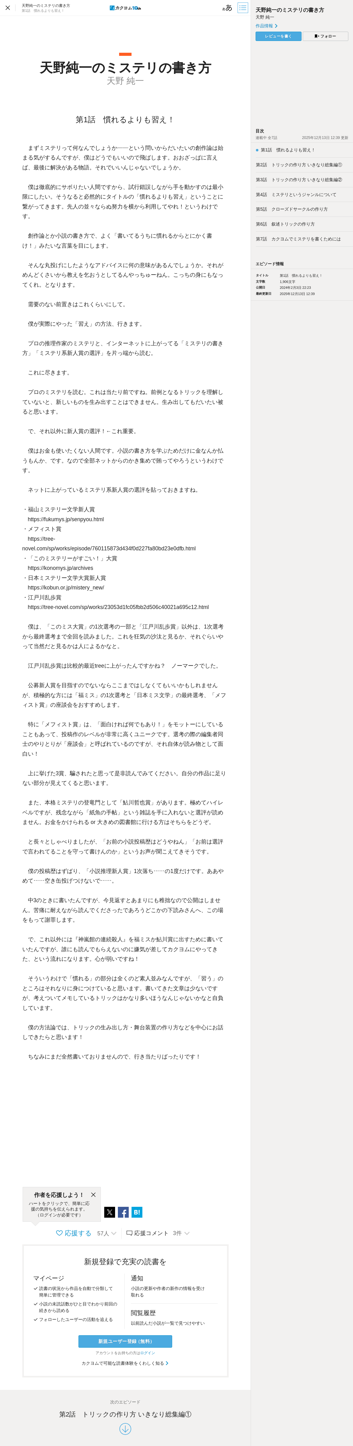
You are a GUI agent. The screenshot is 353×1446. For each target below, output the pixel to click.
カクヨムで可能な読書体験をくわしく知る (125, 1363)
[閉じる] (93, 1195)
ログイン (147, 1353)
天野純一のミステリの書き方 (290, 10)
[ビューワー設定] (227, 8)
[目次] (243, 8)
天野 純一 (265, 17)
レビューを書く (278, 36)
